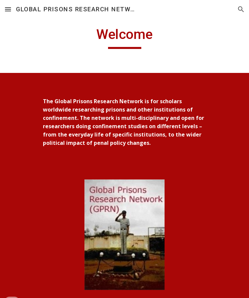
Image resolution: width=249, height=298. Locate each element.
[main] (124, 37)
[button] (8, 9)
